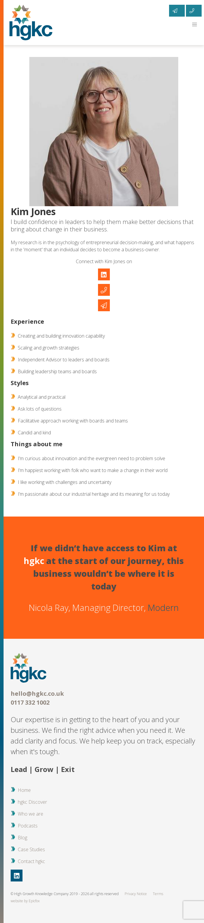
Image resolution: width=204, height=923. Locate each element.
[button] (194, 25)
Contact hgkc (31, 861)
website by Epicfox (25, 900)
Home (24, 790)
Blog (22, 837)
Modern (163, 607)
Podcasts (28, 825)
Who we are (30, 814)
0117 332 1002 (30, 702)
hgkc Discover (32, 802)
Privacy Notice (136, 893)
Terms (158, 893)
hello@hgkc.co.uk (37, 694)
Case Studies (31, 849)
